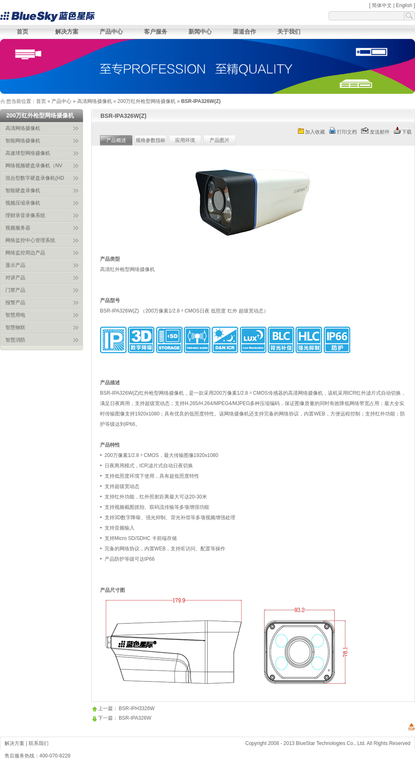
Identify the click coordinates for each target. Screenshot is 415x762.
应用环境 (185, 140)
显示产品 (15, 265)
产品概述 (116, 140)
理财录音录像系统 (25, 215)
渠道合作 (244, 31)
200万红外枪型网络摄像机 (146, 101)
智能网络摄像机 (22, 141)
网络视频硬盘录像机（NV (33, 166)
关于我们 (288, 31)
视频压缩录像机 (22, 203)
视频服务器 (17, 228)
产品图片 (219, 140)
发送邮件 (380, 132)
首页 (22, 31)
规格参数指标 (151, 140)
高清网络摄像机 (94, 101)
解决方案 (66, 31)
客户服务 (155, 31)
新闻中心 (200, 31)
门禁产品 (15, 290)
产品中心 (111, 31)
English (404, 5)
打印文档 (347, 132)
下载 (407, 132)
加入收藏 (315, 132)
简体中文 (382, 5)
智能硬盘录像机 (22, 190)
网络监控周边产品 (25, 253)
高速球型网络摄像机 (27, 153)
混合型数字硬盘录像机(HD (34, 178)
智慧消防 (15, 340)
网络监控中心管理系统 (30, 240)
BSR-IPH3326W (137, 708)
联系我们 (39, 743)
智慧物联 (15, 327)
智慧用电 (15, 315)
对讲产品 (15, 278)
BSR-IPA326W (135, 718)
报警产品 (15, 302)
